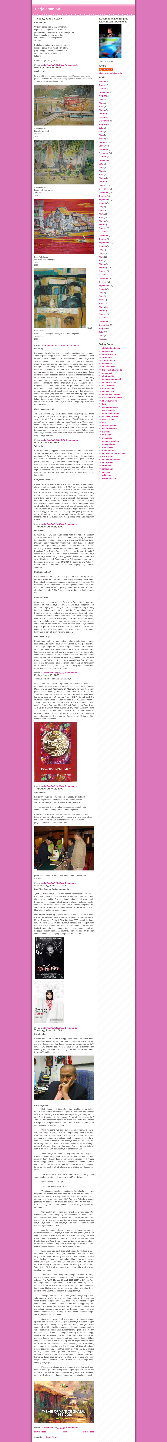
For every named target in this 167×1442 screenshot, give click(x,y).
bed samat (107, 364)
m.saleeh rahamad (110, 416)
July (101, 99)
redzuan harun (109, 444)
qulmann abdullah (110, 441)
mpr (104, 422)
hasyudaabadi (108, 385)
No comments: (72, 65)
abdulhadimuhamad (111, 348)
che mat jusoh (108, 367)
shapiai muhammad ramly (114, 453)
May (101, 103)
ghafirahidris (108, 376)
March (102, 81)
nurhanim (106, 435)
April (101, 106)
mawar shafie (108, 419)
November (104, 153)
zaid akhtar (107, 475)
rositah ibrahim (109, 450)
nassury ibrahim (109, 429)
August (102, 96)
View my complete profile (110, 73)
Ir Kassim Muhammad (112, 398)
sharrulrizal (107, 463)
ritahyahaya (107, 447)
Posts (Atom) (52, 1437)
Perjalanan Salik (50, 9)
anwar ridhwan (109, 354)
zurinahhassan (109, 478)
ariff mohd (107, 357)
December (103, 117)
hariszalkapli (108, 388)
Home (64, 1432)
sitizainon (106, 466)
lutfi (104, 404)
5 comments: (71, 673)
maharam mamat (110, 407)
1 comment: (70, 883)
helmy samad (108, 391)
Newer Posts (40, 1432)
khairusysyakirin (110, 401)
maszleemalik (108, 410)
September (104, 92)
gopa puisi (107, 373)
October (103, 89)
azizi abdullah (108, 360)
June (101, 131)
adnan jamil (107, 351)
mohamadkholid (109, 425)
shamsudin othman (111, 460)
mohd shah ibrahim (111, 413)
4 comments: (71, 1028)
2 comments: (71, 524)
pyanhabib (107, 438)
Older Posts (88, 1432)
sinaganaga (107, 469)
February (103, 114)
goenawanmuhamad (111, 379)
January (103, 85)
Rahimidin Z (107, 69)
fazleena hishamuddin (112, 370)
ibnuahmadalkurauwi (111, 394)
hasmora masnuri (110, 382)
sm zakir (106, 472)
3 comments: (72, 440)
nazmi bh (106, 432)
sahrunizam (107, 456)
